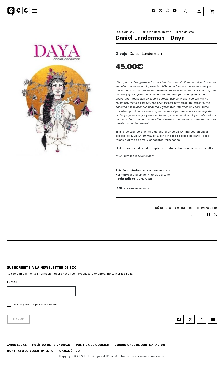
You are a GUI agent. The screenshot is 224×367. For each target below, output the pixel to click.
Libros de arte (184, 31)
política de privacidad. (47, 304)
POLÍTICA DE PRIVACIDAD (51, 345)
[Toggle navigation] (34, 12)
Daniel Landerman (146, 53)
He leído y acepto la (36, 304)
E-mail (12, 282)
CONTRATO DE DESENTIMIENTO (30, 351)
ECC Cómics (124, 31)
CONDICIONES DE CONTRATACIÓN (139, 345)
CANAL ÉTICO (69, 351)
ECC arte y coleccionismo (153, 31)
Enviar (18, 319)
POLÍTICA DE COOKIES (92, 345)
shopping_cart (212, 11)
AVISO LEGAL (17, 345)
